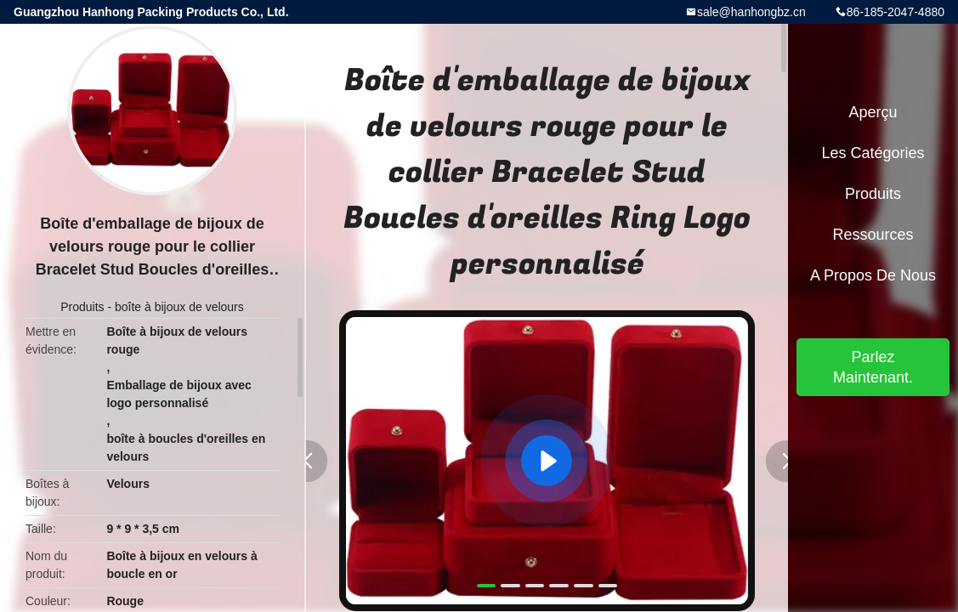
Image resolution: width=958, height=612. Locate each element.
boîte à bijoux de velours (179, 307)
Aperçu (872, 112)
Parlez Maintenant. (873, 367)
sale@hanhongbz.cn (751, 12)
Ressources (872, 234)
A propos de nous (873, 275)
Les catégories (872, 153)
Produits (82, 307)
